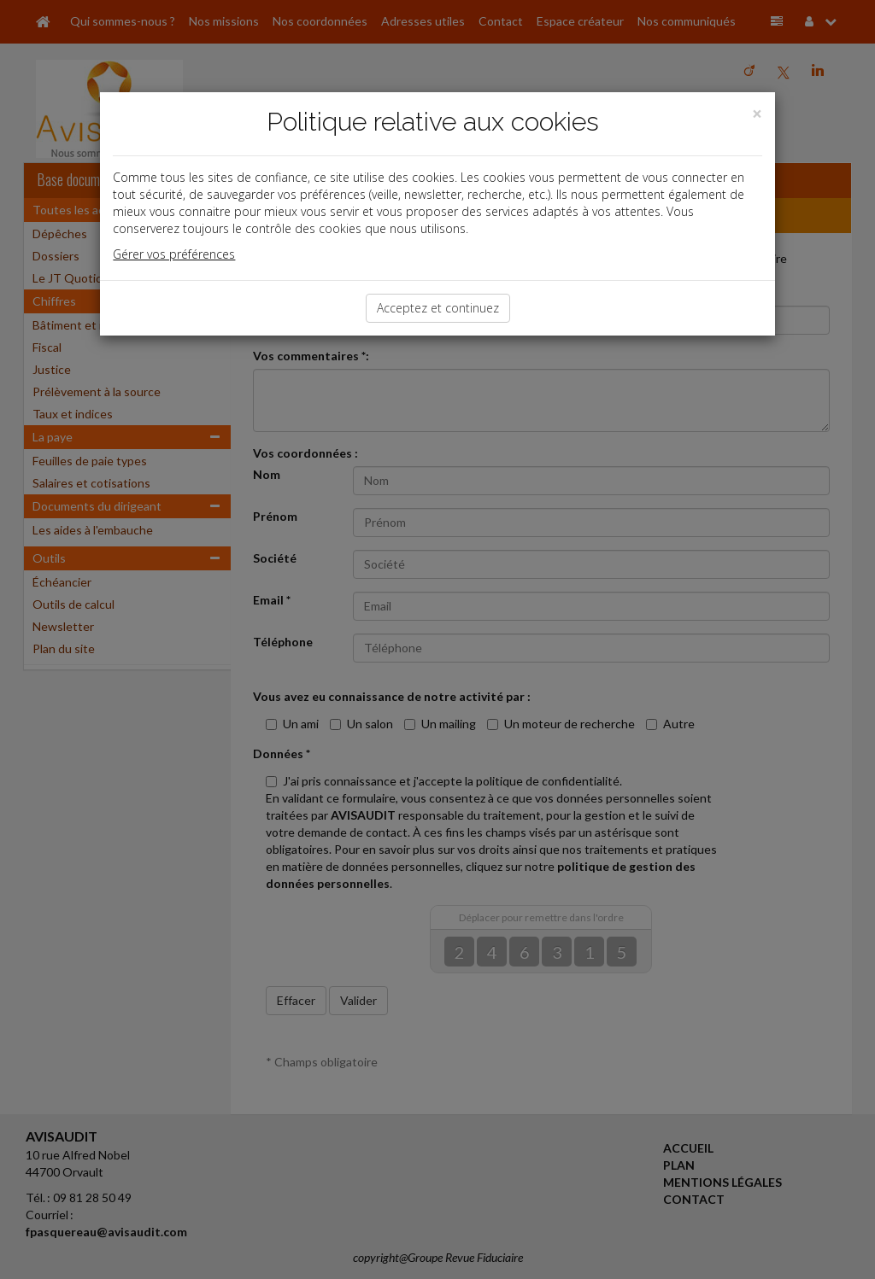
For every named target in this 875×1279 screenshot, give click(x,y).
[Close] (757, 114)
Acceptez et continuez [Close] (438, 308)
